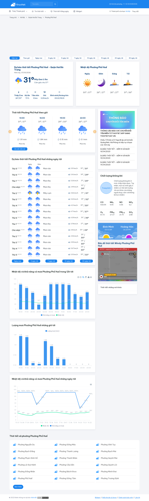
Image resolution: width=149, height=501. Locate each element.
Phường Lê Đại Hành (27, 465)
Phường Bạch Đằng (26, 451)
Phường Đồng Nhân (26, 472)
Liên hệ (137, 497)
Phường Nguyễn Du (26, 445)
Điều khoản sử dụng (109, 497)
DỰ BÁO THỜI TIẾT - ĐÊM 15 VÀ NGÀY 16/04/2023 (115, 150)
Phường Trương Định (110, 479)
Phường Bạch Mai (108, 451)
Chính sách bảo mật (126, 497)
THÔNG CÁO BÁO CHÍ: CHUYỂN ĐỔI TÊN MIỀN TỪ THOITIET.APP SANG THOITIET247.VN (115, 133)
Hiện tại (14, 58)
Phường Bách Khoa (67, 472)
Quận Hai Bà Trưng (35, 17)
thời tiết (34, 497)
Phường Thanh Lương (68, 451)
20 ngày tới (119, 58)
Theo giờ (26, 58)
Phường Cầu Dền (66, 465)
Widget (97, 497)
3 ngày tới (51, 58)
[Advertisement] (74, 39)
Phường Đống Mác (67, 445)
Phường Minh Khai (109, 472)
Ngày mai (38, 58)
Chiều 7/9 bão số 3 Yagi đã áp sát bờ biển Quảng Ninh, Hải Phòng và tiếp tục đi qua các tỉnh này (116, 142)
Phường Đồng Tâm (67, 479)
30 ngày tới (133, 58)
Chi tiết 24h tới (19, 149)
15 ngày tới (105, 58)
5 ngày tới (64, 58)
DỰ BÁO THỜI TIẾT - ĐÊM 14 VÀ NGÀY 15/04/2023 (115, 157)
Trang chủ (13, 17)
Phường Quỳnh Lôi (109, 465)
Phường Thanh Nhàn (68, 458)
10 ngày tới (91, 58)
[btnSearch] (55, 4)
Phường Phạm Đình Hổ (28, 458)
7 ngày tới (77, 58)
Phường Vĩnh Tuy (108, 445)
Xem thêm (18, 487)
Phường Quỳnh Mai (109, 458)
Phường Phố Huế (50, 17)
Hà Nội (128, 11)
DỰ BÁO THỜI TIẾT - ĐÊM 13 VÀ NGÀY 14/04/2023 (115, 163)
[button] (19, 11)
